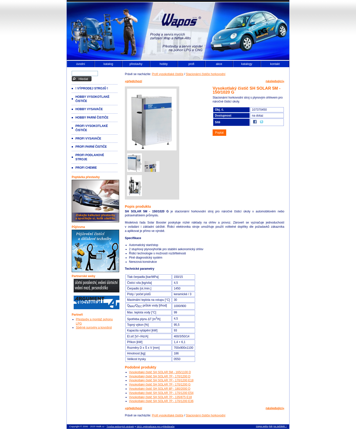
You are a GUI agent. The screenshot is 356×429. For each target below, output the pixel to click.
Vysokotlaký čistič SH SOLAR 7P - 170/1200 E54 (161, 393)
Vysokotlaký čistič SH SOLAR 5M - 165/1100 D (160, 372)
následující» (275, 81)
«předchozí (133, 81)
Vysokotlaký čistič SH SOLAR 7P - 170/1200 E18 (161, 380)
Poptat (219, 132)
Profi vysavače (88, 138)
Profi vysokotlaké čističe (167, 74)
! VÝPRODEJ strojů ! (91, 88)
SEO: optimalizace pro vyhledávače (155, 426)
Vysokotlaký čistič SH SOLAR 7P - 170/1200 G (160, 384)
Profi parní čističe (91, 146)
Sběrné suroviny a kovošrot (94, 327)
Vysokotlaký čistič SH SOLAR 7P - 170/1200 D (159, 376)
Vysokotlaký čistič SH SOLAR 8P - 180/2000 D (159, 388)
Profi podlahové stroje (89, 157)
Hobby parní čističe (92, 117)
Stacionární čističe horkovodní (205, 74)
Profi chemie (86, 167)
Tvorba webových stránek (120, 426)
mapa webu (262, 426)
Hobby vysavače (89, 109)
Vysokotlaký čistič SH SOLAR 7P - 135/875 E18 (160, 397)
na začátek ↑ (280, 426)
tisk (271, 426)
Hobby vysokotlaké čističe (92, 99)
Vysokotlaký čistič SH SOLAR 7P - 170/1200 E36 (161, 401)
